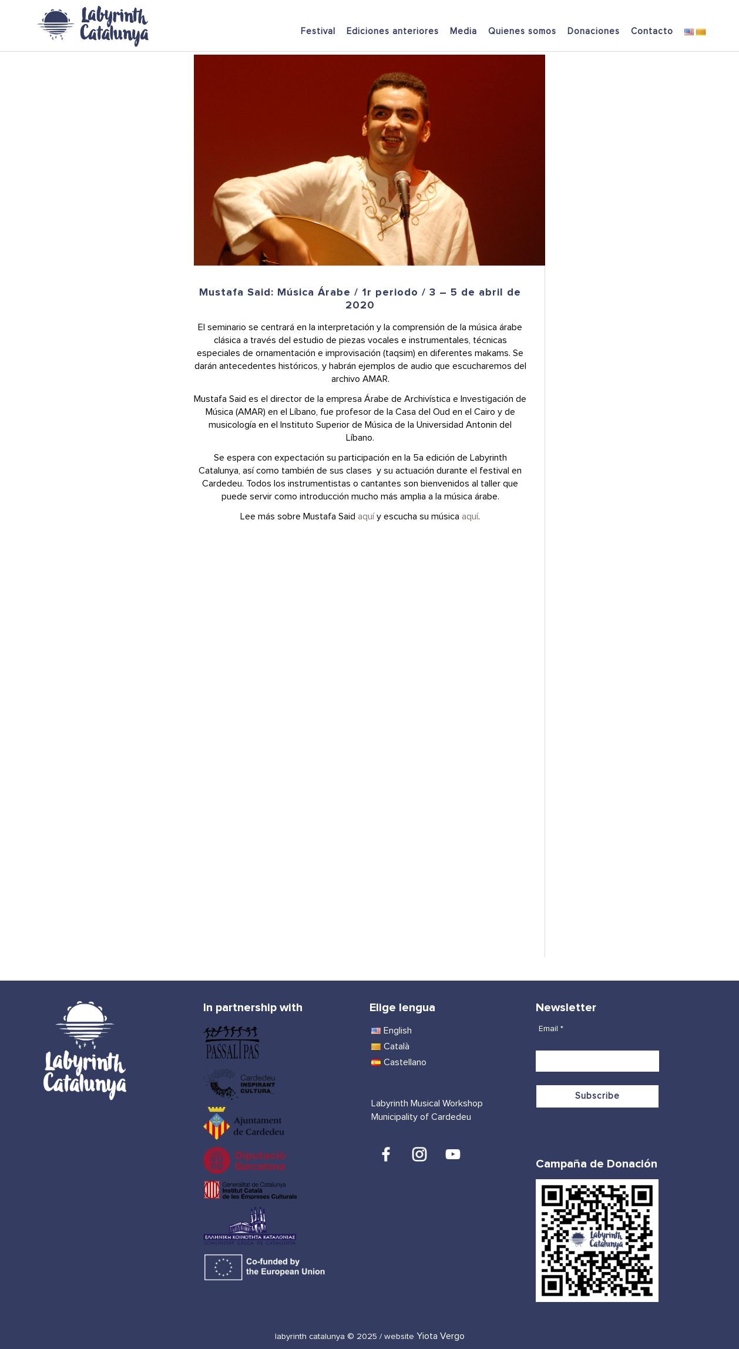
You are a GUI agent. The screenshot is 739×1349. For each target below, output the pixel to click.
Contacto (652, 31)
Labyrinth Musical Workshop (427, 1103)
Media (463, 31)
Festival (318, 31)
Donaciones (593, 31)
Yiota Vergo (440, 1336)
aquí (366, 516)
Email (551, 1029)
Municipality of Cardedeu (421, 1117)
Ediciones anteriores (393, 31)
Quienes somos (522, 31)
